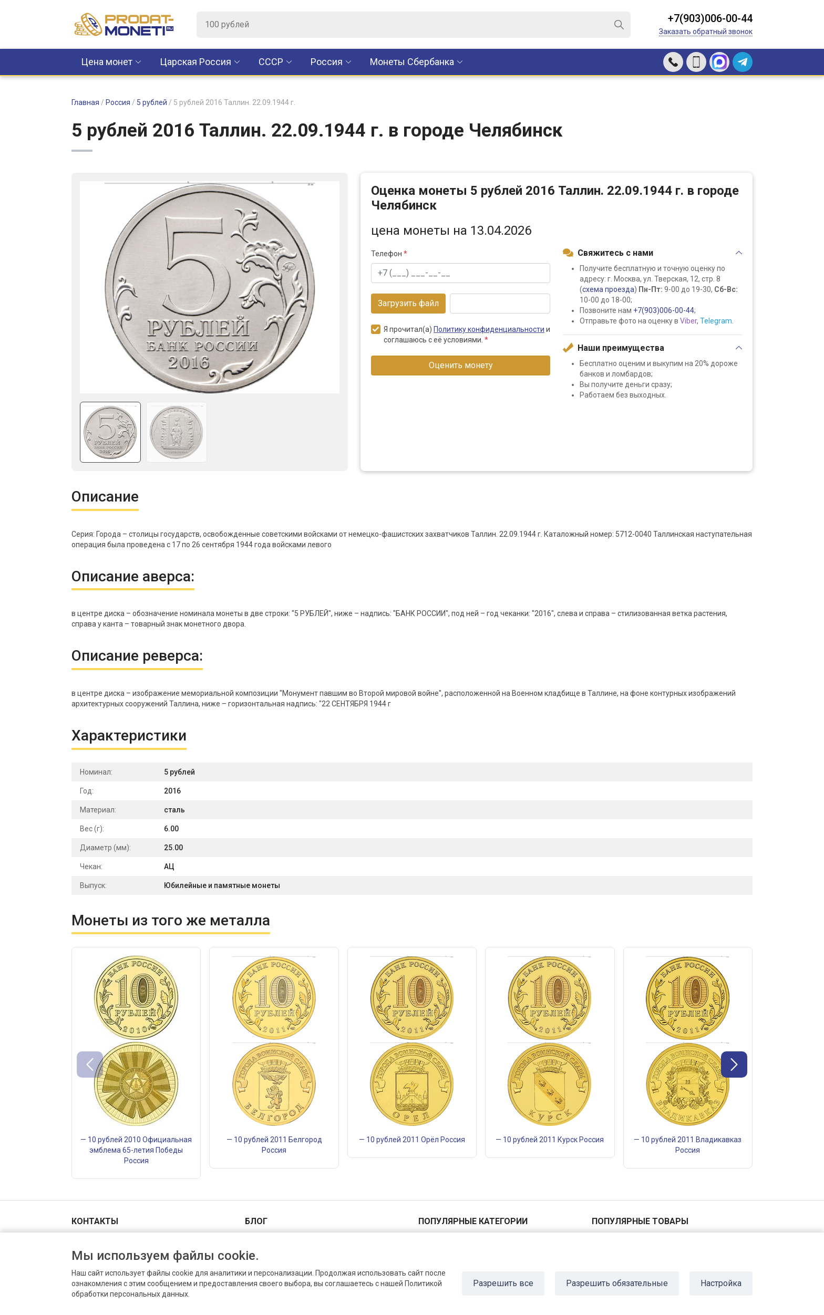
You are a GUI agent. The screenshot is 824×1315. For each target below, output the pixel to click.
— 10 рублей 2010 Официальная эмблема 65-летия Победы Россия (136, 1150)
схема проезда (608, 289)
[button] (734, 1064)
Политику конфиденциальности (489, 329)
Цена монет (106, 61)
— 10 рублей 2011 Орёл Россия (412, 1139)
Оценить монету (461, 365)
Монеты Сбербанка (412, 61)
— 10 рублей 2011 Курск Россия (550, 1139)
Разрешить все (503, 1283)
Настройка (721, 1283)
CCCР (271, 61)
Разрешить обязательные (617, 1283)
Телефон (389, 253)
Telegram (716, 321)
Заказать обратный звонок (706, 31)
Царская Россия (195, 61)
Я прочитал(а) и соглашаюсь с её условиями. (460, 334)
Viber (688, 321)
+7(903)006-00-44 (710, 18)
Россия (327, 61)
